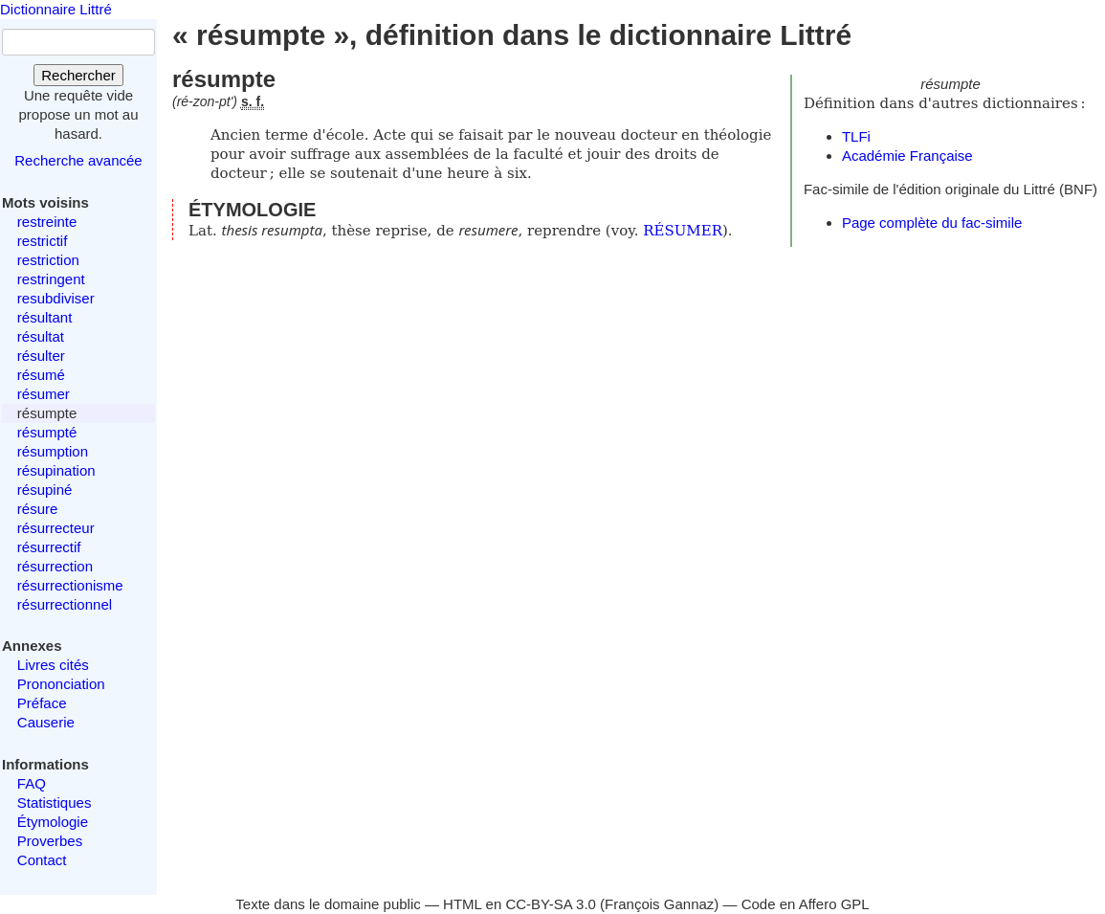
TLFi (856, 136)
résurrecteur (56, 528)
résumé (41, 375)
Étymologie (52, 822)
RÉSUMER (682, 230)
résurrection (55, 566)
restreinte (47, 221)
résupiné (45, 489)
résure (37, 509)
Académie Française (907, 155)
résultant (45, 317)
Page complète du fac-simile (932, 222)
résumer (43, 394)
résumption (52, 451)
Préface (42, 703)
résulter (41, 355)
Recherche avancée (78, 160)
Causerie (46, 722)
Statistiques (54, 802)
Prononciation (61, 684)
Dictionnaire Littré (56, 9)
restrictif (42, 241)
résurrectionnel (64, 604)
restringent (51, 279)
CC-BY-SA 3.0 (550, 904)
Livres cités (53, 665)
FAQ (31, 783)
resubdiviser (56, 298)
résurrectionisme (70, 585)
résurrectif (49, 547)
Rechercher (78, 75)
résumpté (47, 432)
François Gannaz (659, 904)
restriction (48, 260)
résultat (40, 336)
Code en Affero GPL (805, 904)
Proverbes (49, 841)
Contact (42, 860)
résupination (56, 470)
